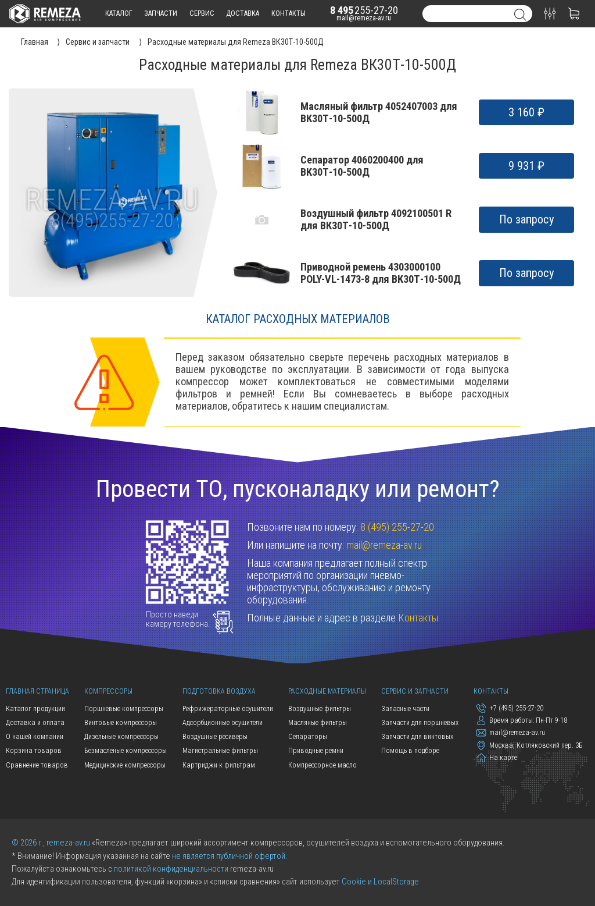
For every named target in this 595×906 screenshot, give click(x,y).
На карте (496, 757)
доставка (242, 13)
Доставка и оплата (35, 723)
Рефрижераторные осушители (227, 709)
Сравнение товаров (37, 765)
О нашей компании (34, 737)
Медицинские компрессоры (125, 765)
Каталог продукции (35, 709)
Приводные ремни (315, 751)
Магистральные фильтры (220, 751)
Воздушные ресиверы (215, 737)
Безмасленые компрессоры (125, 751)
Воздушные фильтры (319, 709)
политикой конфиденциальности (171, 868)
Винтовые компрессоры (120, 723)
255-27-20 (364, 10)
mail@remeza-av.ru (363, 18)
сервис (201, 13)
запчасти (160, 13)
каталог (118, 13)
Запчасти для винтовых (417, 737)
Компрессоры (108, 691)
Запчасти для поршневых (419, 723)
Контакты (418, 618)
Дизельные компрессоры (121, 737)
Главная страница (37, 691)
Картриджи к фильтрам (218, 765)
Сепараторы (307, 737)
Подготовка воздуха (219, 691)
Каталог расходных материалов (298, 319)
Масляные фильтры (317, 723)
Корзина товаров (34, 751)
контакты (288, 13)
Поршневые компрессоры (123, 709)
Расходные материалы (327, 691)
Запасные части (405, 709)
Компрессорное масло (322, 765)
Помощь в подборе (410, 751)
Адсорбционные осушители (222, 723)
